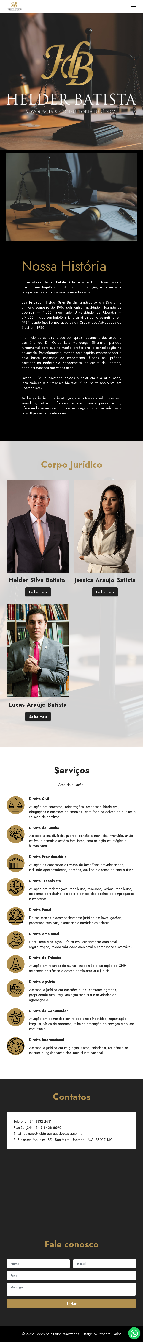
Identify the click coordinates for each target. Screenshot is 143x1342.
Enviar (71, 1303)
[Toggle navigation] (133, 6)
